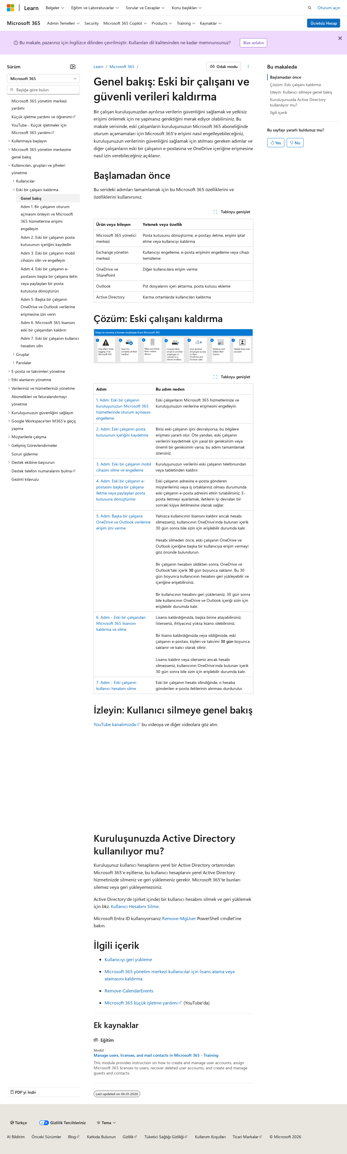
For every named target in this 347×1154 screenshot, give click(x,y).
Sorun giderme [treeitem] (24, 454)
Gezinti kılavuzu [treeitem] (25, 479)
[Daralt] (72, 66)
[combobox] (43, 78)
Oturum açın (329, 7)
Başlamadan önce (285, 77)
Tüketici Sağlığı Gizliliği (164, 1136)
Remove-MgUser (179, 918)
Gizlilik (128, 1136)
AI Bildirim (16, 1136)
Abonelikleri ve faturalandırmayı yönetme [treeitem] (39, 400)
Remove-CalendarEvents (129, 991)
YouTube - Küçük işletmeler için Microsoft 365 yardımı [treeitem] (39, 128)
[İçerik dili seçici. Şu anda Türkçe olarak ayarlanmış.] (18, 1122)
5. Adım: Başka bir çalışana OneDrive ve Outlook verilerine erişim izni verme (123, 522)
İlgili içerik (278, 112)
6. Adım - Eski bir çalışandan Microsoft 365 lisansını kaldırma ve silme (121, 623)
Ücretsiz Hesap (324, 23)
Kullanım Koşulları (210, 1136)
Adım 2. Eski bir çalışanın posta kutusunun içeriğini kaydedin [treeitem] (48, 240)
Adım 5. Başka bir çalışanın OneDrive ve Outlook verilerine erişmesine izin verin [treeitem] (48, 306)
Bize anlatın (253, 42)
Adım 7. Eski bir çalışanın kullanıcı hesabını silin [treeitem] (50, 341)
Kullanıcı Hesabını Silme (135, 906)
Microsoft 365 (121, 66)
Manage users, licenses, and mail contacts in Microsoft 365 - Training (156, 1055)
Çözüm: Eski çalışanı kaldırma (295, 84)
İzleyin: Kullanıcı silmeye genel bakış (301, 92)
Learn (98, 66)
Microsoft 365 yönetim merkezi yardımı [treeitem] (39, 104)
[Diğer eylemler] (248, 66)
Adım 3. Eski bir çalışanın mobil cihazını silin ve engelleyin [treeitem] (48, 256)
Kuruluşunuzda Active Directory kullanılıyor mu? (298, 102)
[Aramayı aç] (309, 8)
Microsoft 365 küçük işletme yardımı (141, 1003)
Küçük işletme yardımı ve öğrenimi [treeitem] (41, 116)
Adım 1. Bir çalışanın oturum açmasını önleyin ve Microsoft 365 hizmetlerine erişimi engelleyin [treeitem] (47, 217)
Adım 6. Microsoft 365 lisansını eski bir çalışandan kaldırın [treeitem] (48, 326)
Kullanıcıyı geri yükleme (128, 959)
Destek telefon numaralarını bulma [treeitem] (41, 471)
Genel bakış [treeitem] (31, 198)
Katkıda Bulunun (101, 1136)
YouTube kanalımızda (115, 724)
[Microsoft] (10, 7)
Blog (72, 1136)
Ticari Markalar (246, 1136)
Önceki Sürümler (46, 1136)
